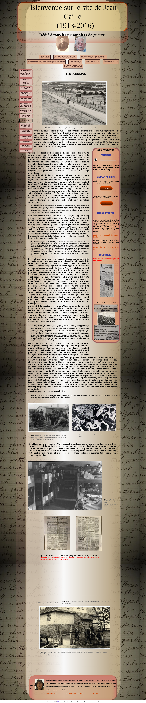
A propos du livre (65, 56)
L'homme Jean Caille (93, 56)
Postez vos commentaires (73, 693)
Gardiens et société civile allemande (26, 132)
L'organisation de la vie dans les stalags (26, 125)
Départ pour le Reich (26, 99)
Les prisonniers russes (26, 137)
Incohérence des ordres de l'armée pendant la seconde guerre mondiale (25, 73)
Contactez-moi (51, 693)
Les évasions (26, 120)
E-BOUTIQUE (92, 61)
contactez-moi (73, 66)
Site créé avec (54, 702)
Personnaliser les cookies (94, 702)
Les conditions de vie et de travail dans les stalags (25, 105)
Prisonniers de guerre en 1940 (46, 61)
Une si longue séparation (26, 116)
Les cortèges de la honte (26, 88)
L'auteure (75, 61)
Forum (26, 151)
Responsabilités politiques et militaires (26, 94)
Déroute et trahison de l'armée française (26, 81)
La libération (26, 142)
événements (111, 61)
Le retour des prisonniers (26, 146)
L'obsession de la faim (25, 111)
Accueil (45, 56)
